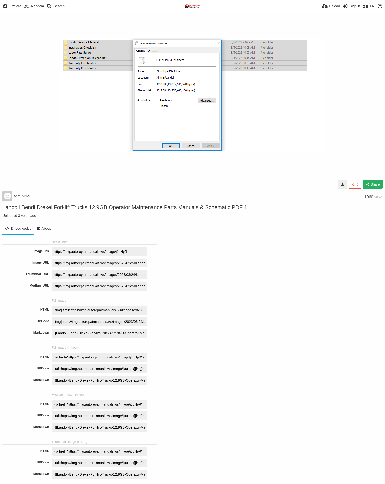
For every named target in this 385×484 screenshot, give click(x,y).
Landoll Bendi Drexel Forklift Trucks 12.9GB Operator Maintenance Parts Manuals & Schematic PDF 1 (124, 207)
